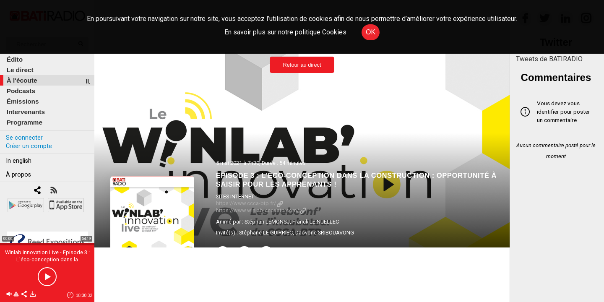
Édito (15, 59)
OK (370, 32)
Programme (24, 122)
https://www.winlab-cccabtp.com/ (261, 210)
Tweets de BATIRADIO (549, 59)
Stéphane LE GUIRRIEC (266, 232)
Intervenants (26, 111)
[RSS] (53, 191)
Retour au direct (302, 65)
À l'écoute (22, 80)
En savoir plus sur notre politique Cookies (285, 32)
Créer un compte (29, 146)
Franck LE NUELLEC (315, 222)
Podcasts (21, 90)
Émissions (23, 101)
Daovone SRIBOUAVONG (324, 232)
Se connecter (24, 137)
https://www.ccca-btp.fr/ (249, 203)
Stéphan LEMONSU (267, 222)
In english (18, 160)
